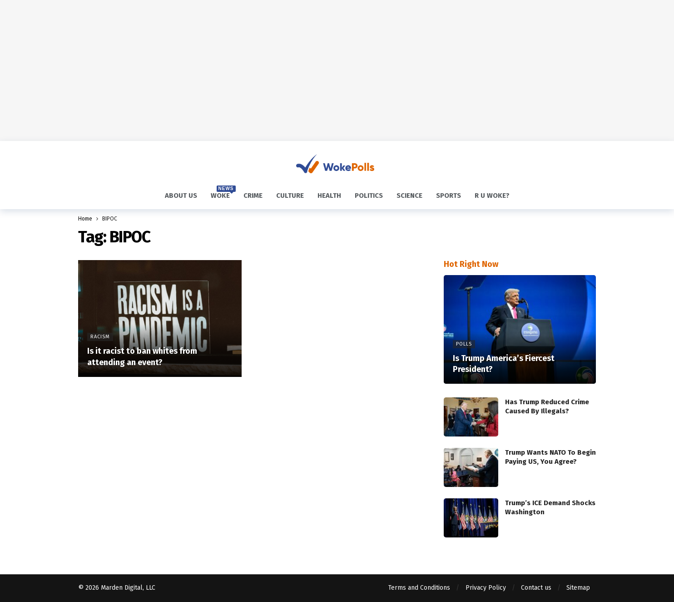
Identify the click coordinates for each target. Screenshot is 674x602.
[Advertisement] (337, 70)
